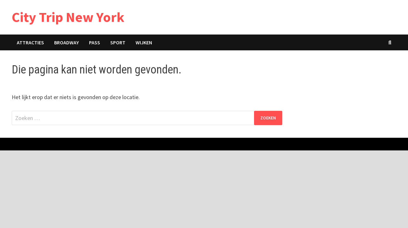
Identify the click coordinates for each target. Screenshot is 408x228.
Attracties (30, 42)
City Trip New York (68, 17)
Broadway (66, 42)
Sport (117, 42)
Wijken (144, 42)
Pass (94, 42)
